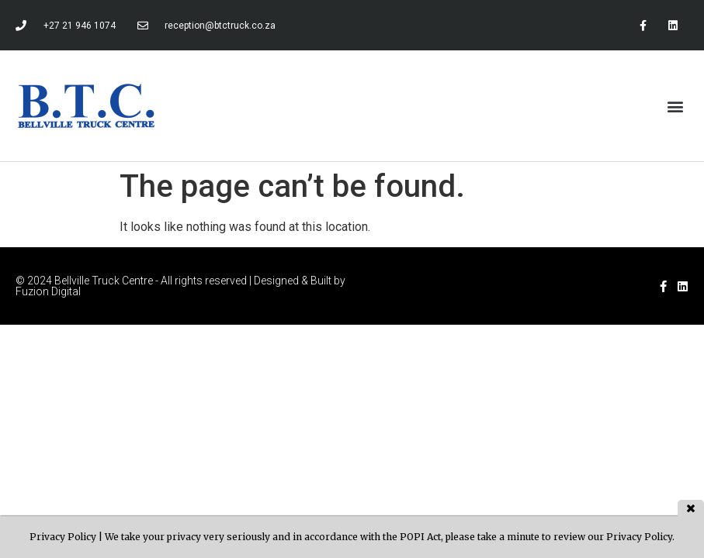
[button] (675, 106)
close (691, 508)
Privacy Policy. (640, 536)
